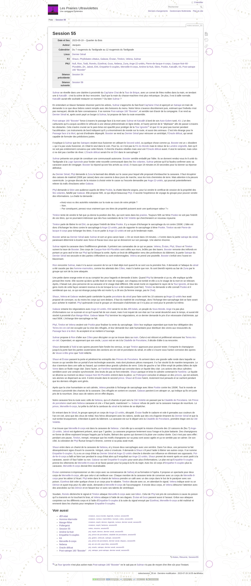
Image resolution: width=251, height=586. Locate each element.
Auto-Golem (166, 120)
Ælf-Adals (133, 309)
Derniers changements (158, 11)
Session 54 (77, 74)
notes (91, 528)
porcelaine (117, 296)
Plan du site (198, 11)
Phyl (73, 174)
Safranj (130, 472)
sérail (125, 164)
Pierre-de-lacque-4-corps (158, 63)
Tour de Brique (132, 92)
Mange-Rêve (82, 315)
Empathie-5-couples (110, 66)
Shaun (75, 59)
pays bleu (105, 544)
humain (115, 519)
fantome (104, 525)
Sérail (74, 412)
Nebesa (118, 63)
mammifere (107, 519)
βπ (84, 66)
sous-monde (101, 516)
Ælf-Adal (63, 516)
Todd (85, 63)
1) (148, 126)
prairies (143, 215)
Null (74, 63)
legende (110, 516)
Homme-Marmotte (68, 519)
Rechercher (201, 7)
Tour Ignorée (141, 127)
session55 (125, 516)
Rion (79, 63)
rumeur (117, 516)
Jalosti (90, 66)
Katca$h (173, 66)
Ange (169, 309)
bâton (138, 494)
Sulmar (137, 59)
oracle (94, 547)
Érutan (112, 59)
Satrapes (85, 143)
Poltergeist (141, 375)
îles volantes (139, 161)
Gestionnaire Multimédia (180, 11)
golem (94, 538)
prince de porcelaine (100, 535)
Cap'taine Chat (111, 92)
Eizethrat (102, 63)
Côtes (122, 268)
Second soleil (133, 143)
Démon (56, 485)
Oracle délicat (175, 133)
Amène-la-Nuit (146, 66)
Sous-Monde (158, 309)
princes (178, 375)
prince (121, 378)
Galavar (104, 59)
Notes (175, 557)
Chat (152, 290)
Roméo (92, 63)
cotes (121, 519)
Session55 (193, 557)
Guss (110, 63)
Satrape (178, 105)
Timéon (121, 59)
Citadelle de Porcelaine (135, 340)
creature (92, 516)
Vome (55, 368)
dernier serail (127, 522)
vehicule (101, 538)
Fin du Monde (142, 146)
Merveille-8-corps (129, 66)
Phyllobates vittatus (89, 59)
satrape (184, 237)
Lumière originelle (178, 146)
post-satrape (104, 550)
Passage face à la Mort (64, 133)
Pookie (164, 66)
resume (97, 528)
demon (104, 522)
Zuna (125, 63)
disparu (123, 541)
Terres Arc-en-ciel (61, 328)
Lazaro (105, 340)
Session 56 (77, 82)
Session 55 (61, 20)
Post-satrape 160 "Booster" (124, 111)
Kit (180, 66)
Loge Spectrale (75, 161)
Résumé (183, 557)
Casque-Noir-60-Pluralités (107, 249)
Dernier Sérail (79, 54)
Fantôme (105, 368)
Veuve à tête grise (64, 353)
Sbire (157, 66)
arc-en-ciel (96, 544)
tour (116, 287)
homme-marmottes (83, 268)
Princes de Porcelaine (127, 359)
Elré (96, 66)
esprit (98, 522)
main (135, 337)
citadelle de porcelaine (118, 535)
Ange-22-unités (137, 63)
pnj (90, 532)
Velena (129, 59)
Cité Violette (130, 218)
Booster (109, 133)
